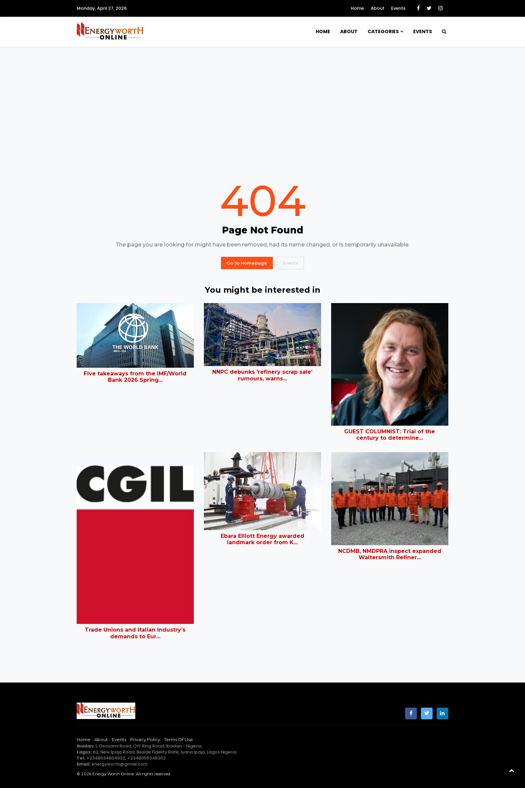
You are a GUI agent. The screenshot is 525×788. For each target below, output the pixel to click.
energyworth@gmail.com (120, 764)
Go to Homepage (247, 263)
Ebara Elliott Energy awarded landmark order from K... (262, 539)
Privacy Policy (145, 739)
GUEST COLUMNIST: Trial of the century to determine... (389, 434)
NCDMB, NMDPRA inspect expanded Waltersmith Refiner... (389, 554)
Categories (383, 31)
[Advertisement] (262, 113)
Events (398, 8)
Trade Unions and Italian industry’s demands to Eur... (135, 633)
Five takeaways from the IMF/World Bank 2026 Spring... (135, 376)
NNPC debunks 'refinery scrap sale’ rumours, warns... (262, 375)
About (377, 8)
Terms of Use (178, 739)
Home (357, 8)
